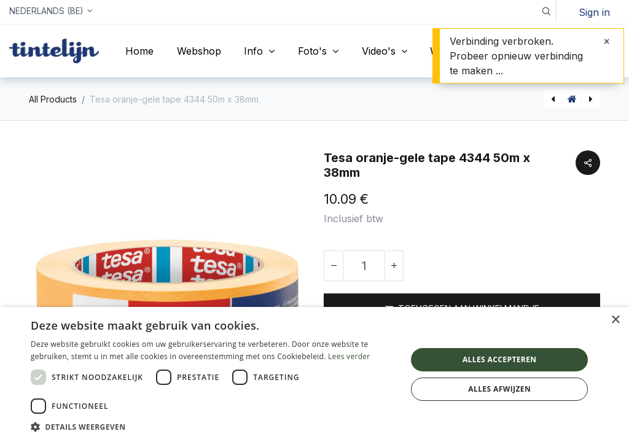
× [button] (615, 320)
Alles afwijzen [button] (499, 389)
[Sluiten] (606, 41)
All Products (53, 99)
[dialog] (314, 374)
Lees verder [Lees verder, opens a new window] (349, 356)
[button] (546, 10)
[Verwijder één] (333, 266)
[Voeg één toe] (394, 266)
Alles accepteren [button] (500, 359)
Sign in (594, 12)
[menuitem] (139, 51)
